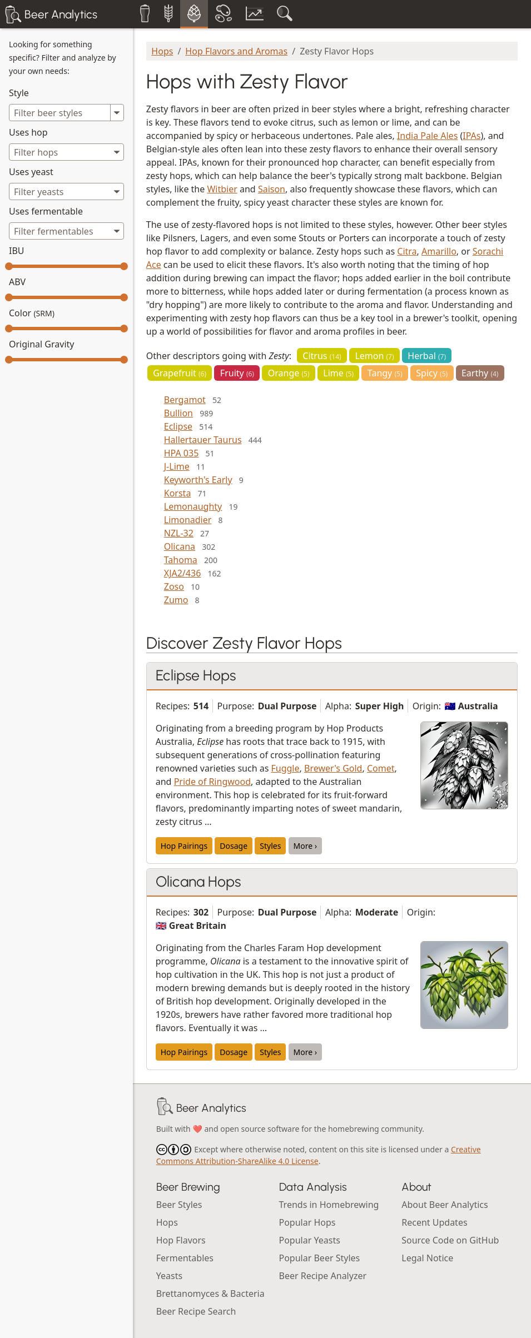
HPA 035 (181, 453)
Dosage (233, 845)
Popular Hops (307, 1222)
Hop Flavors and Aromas (236, 51)
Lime (338, 373)
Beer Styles (179, 1204)
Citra (406, 251)
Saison (271, 189)
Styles (270, 845)
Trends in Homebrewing (329, 1204)
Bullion (178, 413)
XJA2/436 (182, 573)
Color (31, 313)
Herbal (427, 356)
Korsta (177, 493)
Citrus (321, 356)
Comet (381, 768)
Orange (289, 373)
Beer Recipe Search (196, 1311)
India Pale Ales (427, 136)
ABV (17, 282)
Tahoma (180, 560)
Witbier (222, 189)
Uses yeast (31, 172)
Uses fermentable (46, 211)
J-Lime (177, 466)
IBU (16, 251)
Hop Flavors (181, 1240)
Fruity (237, 373)
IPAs (471, 136)
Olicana (179, 546)
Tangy (385, 373)
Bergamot (185, 400)
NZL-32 (178, 533)
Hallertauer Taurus (203, 440)
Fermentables (185, 1258)
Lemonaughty (193, 506)
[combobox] (66, 152)
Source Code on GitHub (450, 1240)
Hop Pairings (184, 845)
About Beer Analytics (444, 1204)
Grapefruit (179, 373)
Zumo (176, 600)
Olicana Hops (198, 882)
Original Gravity (41, 344)
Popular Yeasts (309, 1240)
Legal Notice (427, 1258)
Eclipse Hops (196, 675)
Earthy (480, 373)
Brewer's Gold (333, 768)
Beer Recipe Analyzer (323, 1276)
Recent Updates (434, 1222)
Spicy (432, 373)
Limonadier (188, 520)
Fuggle (285, 768)
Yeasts (169, 1276)
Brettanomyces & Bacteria (210, 1293)
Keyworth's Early (198, 480)
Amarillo (438, 251)
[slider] (9, 266)
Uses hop (28, 132)
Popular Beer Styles (319, 1258)
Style (19, 93)
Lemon (374, 356)
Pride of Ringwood (212, 781)
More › (305, 845)
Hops (162, 51)
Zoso (174, 586)
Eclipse (178, 426)
